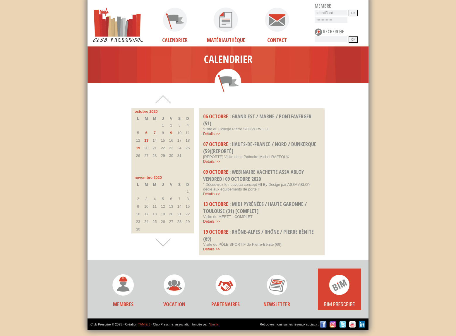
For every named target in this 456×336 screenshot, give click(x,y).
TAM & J (144, 324)
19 (138, 148)
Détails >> (211, 133)
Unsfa (214, 324)
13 (146, 140)
